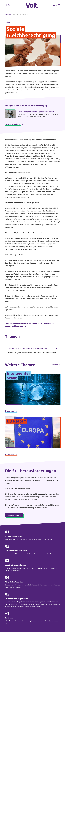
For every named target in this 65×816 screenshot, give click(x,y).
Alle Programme (14, 515)
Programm (8, 14)
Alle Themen (54, 365)
